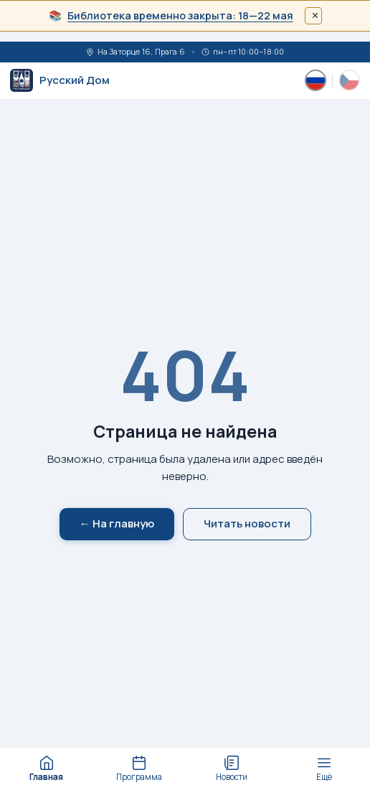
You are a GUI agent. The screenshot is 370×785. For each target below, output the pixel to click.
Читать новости (247, 523)
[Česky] (349, 80)
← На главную (117, 523)
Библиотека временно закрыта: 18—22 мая (180, 15)
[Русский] (315, 80)
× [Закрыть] (315, 15)
